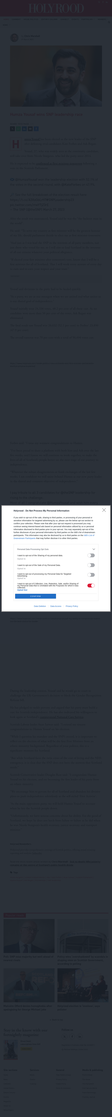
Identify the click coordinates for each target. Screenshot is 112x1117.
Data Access (55, 606)
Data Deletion (40, 606)
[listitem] (56, 549)
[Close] (105, 511)
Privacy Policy (72, 606)
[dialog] (56, 558)
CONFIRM (35, 596)
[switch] (91, 555)
